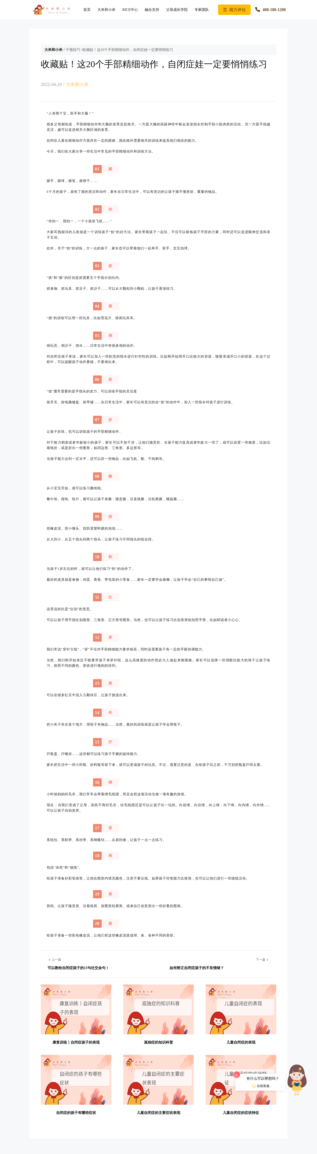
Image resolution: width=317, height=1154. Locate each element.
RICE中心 (130, 10)
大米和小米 (106, 10)
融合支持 (152, 10)
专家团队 (202, 10)
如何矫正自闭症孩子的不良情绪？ (197, 968)
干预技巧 (73, 50)
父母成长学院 (177, 10)
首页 (87, 10)
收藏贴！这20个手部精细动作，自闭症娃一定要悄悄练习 (127, 50)
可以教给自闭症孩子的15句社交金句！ (78, 968)
